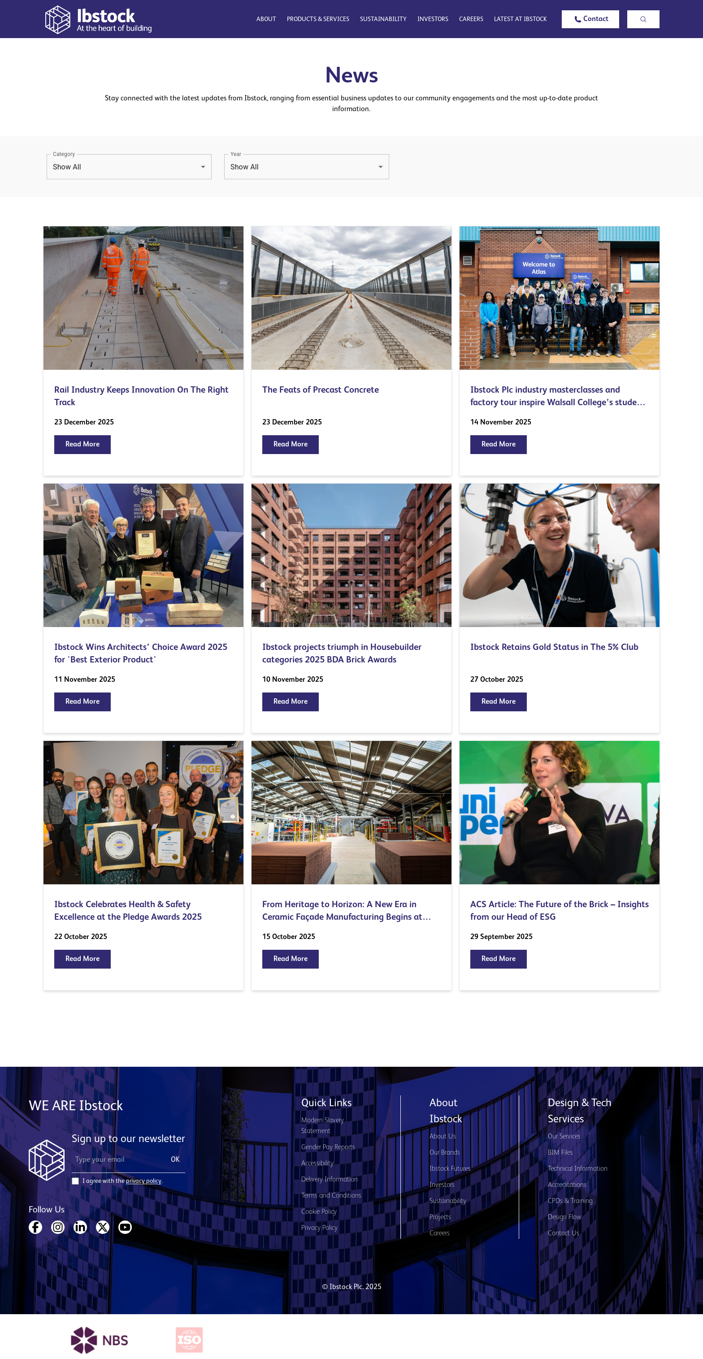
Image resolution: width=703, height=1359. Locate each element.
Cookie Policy (319, 1212)
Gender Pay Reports (328, 1147)
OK (175, 1160)
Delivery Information (329, 1179)
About (266, 19)
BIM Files (560, 1152)
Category (64, 154)
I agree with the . (122, 1181)
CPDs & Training (570, 1201)
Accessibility (317, 1163)
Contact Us (563, 1233)
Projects (440, 1217)
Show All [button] (67, 167)
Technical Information (578, 1169)
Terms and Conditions (331, 1195)
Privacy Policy (319, 1228)
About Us (443, 1136)
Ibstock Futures (450, 1169)
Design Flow (564, 1217)
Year (235, 154)
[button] (590, 19)
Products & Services (318, 19)
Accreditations (567, 1185)
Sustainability (383, 19)
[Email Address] (116, 1160)
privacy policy (143, 1181)
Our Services (564, 1136)
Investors (432, 19)
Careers (471, 19)
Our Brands (445, 1152)
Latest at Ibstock (520, 19)
